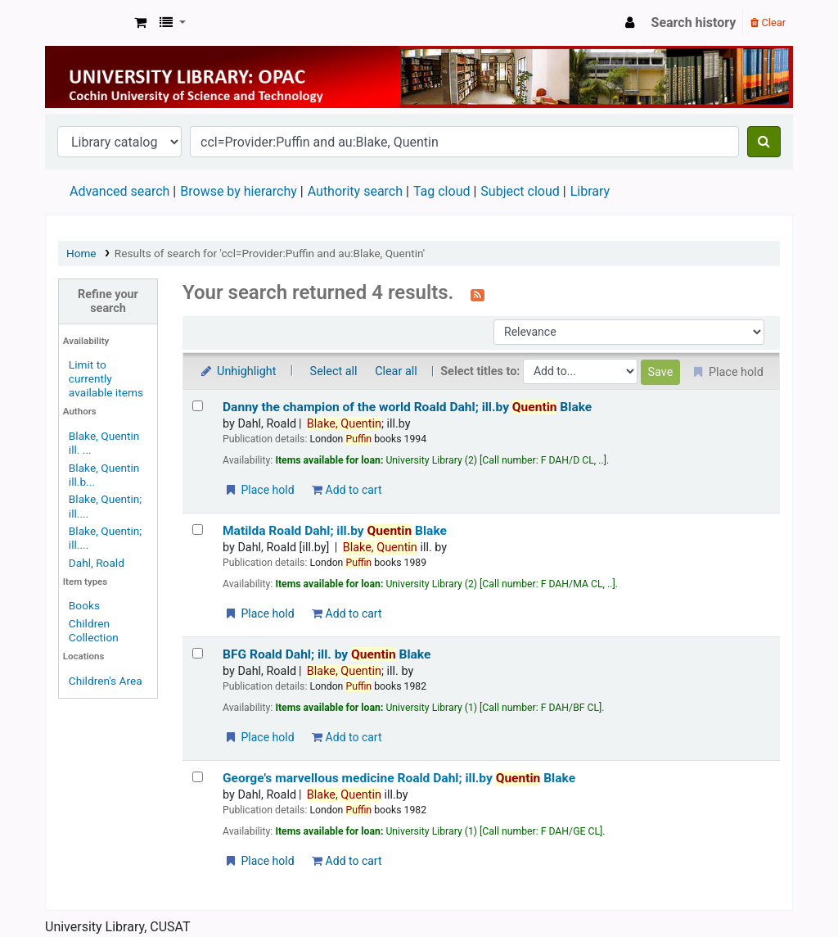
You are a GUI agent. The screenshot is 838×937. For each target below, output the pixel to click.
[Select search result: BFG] (197, 653)
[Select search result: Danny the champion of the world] (197, 406)
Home (81, 253)
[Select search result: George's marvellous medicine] (197, 777)
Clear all (396, 371)
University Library (87, 23)
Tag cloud (442, 191)
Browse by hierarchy (238, 191)
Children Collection (94, 630)
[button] (140, 23)
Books (84, 605)
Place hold (259, 489)
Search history (694, 22)
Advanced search (119, 191)
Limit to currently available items (106, 378)
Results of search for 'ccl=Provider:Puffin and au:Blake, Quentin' (270, 253)
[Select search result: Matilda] (197, 529)
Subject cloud (519, 191)
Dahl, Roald (96, 562)
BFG (326, 654)
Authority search (355, 191)
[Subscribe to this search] (477, 294)
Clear (768, 22)
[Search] (764, 141)
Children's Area (105, 680)
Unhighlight (238, 371)
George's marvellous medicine (399, 778)
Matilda (335, 530)
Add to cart (346, 489)
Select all (334, 371)
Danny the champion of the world (407, 407)
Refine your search (108, 301)
